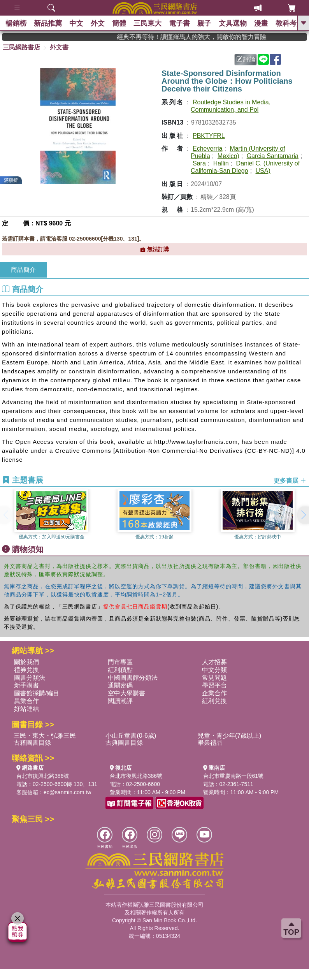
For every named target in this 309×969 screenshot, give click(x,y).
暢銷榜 (16, 23)
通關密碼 (120, 685)
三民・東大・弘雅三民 (45, 735)
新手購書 (26, 685)
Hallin (221, 163)
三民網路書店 (21, 47)
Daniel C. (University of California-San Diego (245, 167)
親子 (207, 23)
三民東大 (150, 23)
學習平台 (214, 685)
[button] (303, 515)
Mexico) (228, 156)
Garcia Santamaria (272, 156)
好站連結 (26, 708)
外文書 (59, 47)
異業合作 (26, 701)
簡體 (121, 23)
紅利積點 (120, 670)
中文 (77, 23)
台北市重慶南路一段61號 (233, 776)
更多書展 (290, 480)
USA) (263, 170)
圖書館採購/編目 (36, 693)
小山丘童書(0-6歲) (130, 735)
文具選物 (236, 23)
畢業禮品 (210, 742)
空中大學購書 (126, 693)
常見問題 (214, 677)
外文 (99, 23)
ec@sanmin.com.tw (67, 792)
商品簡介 (23, 269)
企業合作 (214, 693)
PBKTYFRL (209, 135)
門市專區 (120, 662)
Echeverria (207, 148)
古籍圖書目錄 (32, 742)
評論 (246, 59)
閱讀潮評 (120, 701)
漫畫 (265, 23)
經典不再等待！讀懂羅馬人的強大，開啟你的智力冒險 (205, 36)
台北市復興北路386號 (42, 776)
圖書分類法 (29, 677)
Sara (199, 163)
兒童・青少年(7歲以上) (230, 735)
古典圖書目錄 (124, 742)
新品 (49, 23)
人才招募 (214, 662)
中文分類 (214, 670)
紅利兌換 (214, 701)
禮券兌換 (26, 670)
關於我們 (26, 662)
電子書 (182, 23)
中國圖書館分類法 (133, 677)
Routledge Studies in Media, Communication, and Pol (230, 106)
